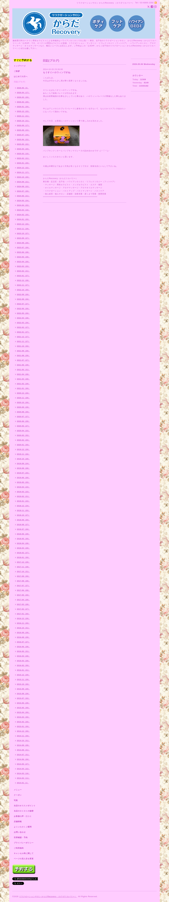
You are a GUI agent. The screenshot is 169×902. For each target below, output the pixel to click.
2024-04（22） (23, 205)
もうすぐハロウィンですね (56, 72)
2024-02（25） (23, 215)
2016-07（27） (23, 642)
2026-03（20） (23, 97)
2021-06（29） (23, 365)
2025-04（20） (23, 149)
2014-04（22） (23, 769)
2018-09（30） (23, 520)
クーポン (18, 795)
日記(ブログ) (19, 82)
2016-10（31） (23, 628)
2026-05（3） (23, 88)
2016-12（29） (23, 618)
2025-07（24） (23, 135)
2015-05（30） (23, 708)
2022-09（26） (23, 294)
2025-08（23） (23, 130)
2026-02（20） (23, 102)
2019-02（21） (23, 496)
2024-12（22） (23, 168)
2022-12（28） (23, 280)
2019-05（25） (23, 482)
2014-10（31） (23, 740)
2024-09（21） (23, 182)
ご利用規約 (19, 848)
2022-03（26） (23, 323)
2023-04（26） (23, 261)
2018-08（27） (23, 524)
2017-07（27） (23, 585)
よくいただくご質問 (23, 827)
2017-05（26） (23, 595)
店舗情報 (18, 822)
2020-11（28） (23, 398)
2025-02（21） (23, 158)
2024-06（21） (23, 196)
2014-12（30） (23, 731)
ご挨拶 (17, 71)
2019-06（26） (23, 477)
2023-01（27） (23, 276)
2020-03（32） (23, 435)
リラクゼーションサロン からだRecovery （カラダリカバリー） (48, 896)
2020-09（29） (23, 407)
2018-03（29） (23, 548)
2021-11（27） (23, 341)
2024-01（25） (23, 219)
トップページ (20, 66)
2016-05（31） (23, 651)
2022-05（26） (23, 313)
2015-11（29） (23, 679)
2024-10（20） (23, 177)
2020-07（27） (23, 416)
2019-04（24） (23, 487)
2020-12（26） (23, 393)
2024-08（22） (23, 186)
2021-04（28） (23, 374)
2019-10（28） (23, 459)
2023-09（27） (23, 238)
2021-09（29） (23, 351)
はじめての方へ (21, 76)
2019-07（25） (23, 473)
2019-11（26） (23, 454)
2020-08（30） (23, 412)
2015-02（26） (23, 722)
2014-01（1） (23, 783)
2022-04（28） (23, 318)
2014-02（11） (23, 778)
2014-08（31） (23, 750)
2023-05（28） (23, 257)
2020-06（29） (23, 421)
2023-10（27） (23, 233)
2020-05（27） (23, 426)
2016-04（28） (23, 656)
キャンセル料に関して (24, 853)
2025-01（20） (23, 163)
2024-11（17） (23, 172)
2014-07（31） (23, 755)
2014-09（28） (23, 745)
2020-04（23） (23, 431)
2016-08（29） (23, 637)
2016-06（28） (23, 647)
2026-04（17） (23, 92)
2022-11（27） (23, 285)
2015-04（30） (23, 712)
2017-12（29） (23, 562)
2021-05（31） (23, 369)
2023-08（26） (23, 243)
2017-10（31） (23, 571)
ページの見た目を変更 (24, 859)
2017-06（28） (23, 590)
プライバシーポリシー (24, 843)
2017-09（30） (23, 576)
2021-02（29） (23, 384)
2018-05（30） (23, 539)
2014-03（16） (23, 773)
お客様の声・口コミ (23, 816)
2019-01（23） (23, 501)
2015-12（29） (23, 675)
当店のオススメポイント (25, 806)
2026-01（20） (23, 107)
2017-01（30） (23, 614)
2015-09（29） (23, 689)
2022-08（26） (23, 299)
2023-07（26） (23, 247)
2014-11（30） (23, 736)
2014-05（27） (23, 764)
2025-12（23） (23, 111)
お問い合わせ (20, 832)
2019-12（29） (23, 449)
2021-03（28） (23, 379)
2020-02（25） (23, 440)
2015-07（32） (23, 698)
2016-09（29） (23, 632)
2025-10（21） (23, 121)
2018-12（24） (23, 506)
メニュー (18, 790)
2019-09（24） (23, 463)
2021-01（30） (23, 388)
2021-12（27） (23, 337)
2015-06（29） (23, 703)
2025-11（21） (23, 116)
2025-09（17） (23, 125)
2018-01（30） (23, 557)
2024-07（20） (23, 191)
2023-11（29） (23, 229)
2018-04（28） (23, 543)
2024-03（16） (23, 210)
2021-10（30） (23, 346)
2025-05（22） (23, 144)
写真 (16, 800)
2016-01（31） (23, 670)
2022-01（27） (23, 332)
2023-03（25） (23, 266)
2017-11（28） (23, 567)
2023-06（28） (23, 252)
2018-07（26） (23, 529)
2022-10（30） (23, 290)
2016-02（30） (23, 665)
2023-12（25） (23, 224)
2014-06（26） (23, 759)
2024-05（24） (23, 200)
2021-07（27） (23, 360)
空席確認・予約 (21, 837)
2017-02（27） (23, 609)
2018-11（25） (23, 510)
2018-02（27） (23, 553)
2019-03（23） (23, 492)
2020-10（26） (23, 402)
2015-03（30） (23, 717)
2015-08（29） (23, 693)
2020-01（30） (23, 445)
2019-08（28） (23, 468)
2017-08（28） (23, 581)
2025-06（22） (23, 139)
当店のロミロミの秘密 (24, 811)
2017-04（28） (23, 600)
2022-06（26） (23, 308)
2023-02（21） (23, 271)
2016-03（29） (23, 661)
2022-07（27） (23, 304)
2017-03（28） (23, 604)
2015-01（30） (23, 726)
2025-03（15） (23, 153)
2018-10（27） (23, 515)
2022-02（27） (23, 327)
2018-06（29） (23, 534)
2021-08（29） (23, 355)
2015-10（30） (23, 684)
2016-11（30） (23, 623)
